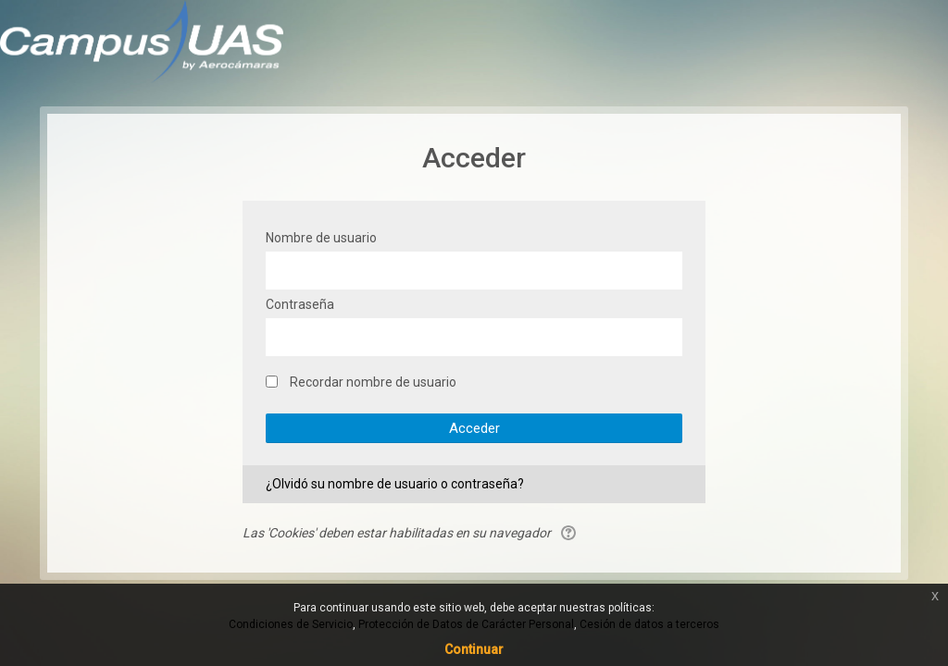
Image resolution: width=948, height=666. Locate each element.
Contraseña (300, 304)
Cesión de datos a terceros (649, 624)
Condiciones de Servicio (291, 624)
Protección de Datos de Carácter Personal (466, 624)
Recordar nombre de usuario (373, 382)
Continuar (474, 649)
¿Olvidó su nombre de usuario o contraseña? (395, 483)
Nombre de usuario (321, 237)
